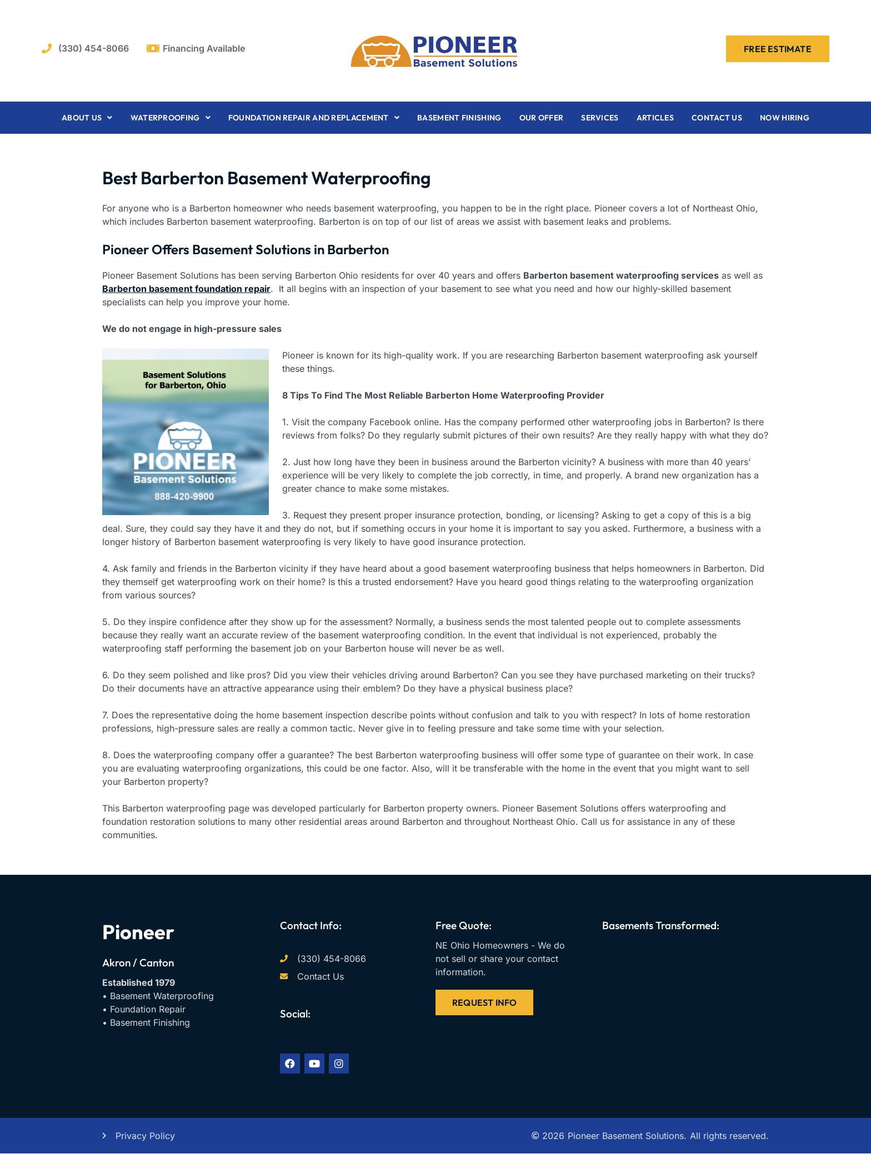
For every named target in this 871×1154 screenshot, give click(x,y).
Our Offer (541, 118)
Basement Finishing (459, 118)
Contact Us (717, 118)
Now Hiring (784, 118)
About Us (87, 117)
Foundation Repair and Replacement (313, 117)
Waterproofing (171, 117)
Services (599, 118)
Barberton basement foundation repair (186, 288)
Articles (655, 118)
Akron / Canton (138, 962)
